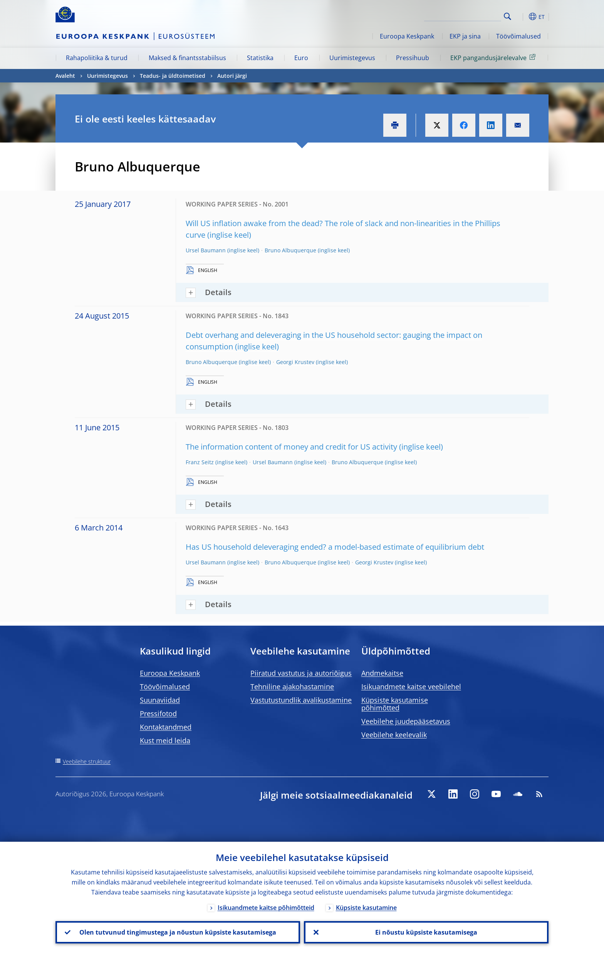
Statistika (260, 58)
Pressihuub (412, 58)
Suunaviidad (160, 700)
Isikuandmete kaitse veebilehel (411, 686)
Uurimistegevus (352, 58)
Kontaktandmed (165, 727)
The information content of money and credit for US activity (291, 446)
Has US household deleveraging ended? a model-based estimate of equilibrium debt (335, 547)
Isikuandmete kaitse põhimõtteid (266, 907)
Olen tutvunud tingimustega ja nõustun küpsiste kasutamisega (177, 932)
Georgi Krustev (295, 362)
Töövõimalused (518, 36)
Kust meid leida (165, 740)
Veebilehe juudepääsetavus (405, 721)
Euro (301, 58)
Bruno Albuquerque (290, 250)
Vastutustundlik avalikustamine (301, 700)
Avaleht (65, 75)
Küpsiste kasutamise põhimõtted (394, 703)
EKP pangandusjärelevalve (494, 57)
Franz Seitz (200, 462)
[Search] (462, 15)
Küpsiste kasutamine (366, 907)
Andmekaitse (382, 673)
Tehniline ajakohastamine (292, 686)
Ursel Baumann (206, 250)
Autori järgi (232, 75)
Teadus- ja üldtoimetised (172, 75)
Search (507, 16)
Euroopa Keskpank (407, 36)
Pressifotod (158, 713)
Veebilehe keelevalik (394, 734)
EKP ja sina (465, 36)
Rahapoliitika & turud (97, 58)
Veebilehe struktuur (87, 761)
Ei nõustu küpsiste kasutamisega (426, 932)
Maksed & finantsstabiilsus (187, 58)
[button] (522, 16)
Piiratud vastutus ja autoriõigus (301, 673)
